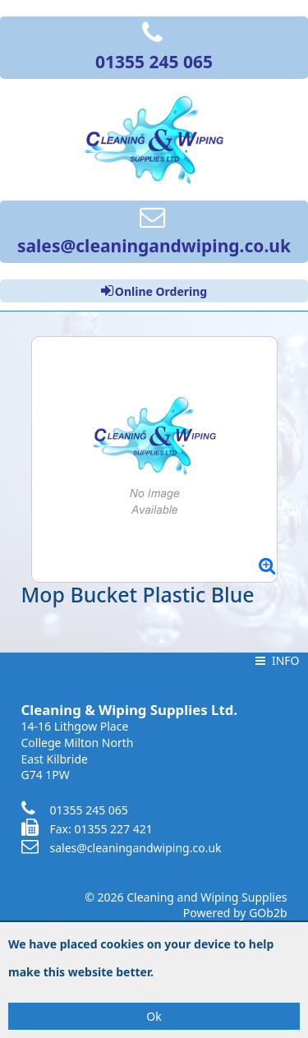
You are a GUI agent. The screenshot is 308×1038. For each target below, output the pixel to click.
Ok (153, 1016)
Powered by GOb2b (235, 912)
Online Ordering (154, 291)
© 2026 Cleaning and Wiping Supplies (186, 897)
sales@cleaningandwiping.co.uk (121, 848)
